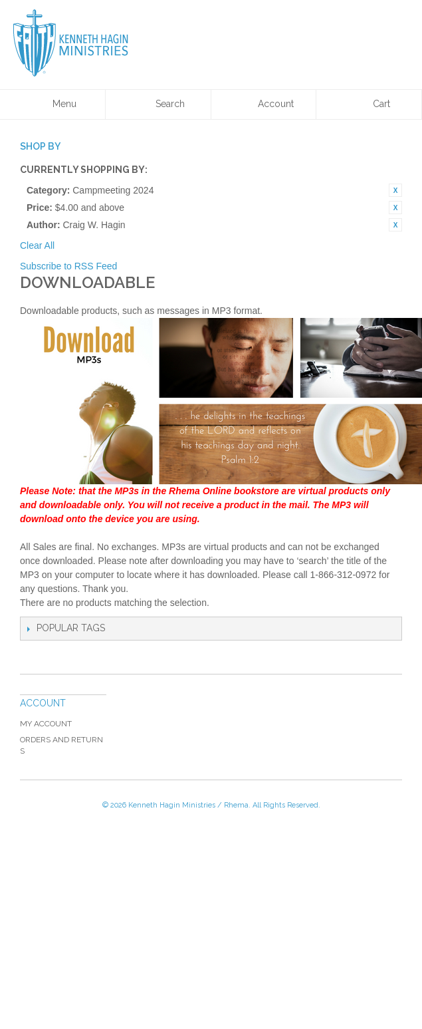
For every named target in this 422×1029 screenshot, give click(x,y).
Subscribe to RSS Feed (68, 266)
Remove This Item (395, 190)
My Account (46, 723)
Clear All (37, 245)
